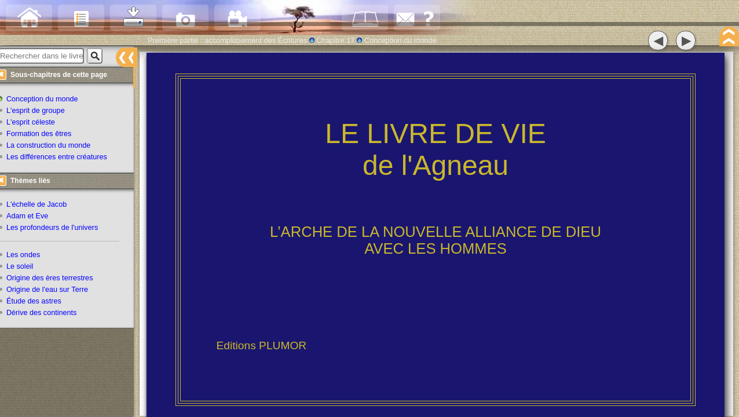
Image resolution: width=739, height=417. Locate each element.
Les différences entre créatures (63, 158)
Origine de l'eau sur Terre (53, 290)
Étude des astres (40, 302)
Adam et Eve (33, 217)
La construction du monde (55, 146)
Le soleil (26, 267)
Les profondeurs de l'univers (58, 229)
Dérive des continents (48, 313)
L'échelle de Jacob (43, 206)
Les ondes (29, 255)
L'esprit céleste (37, 123)
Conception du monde (48, 100)
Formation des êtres (45, 135)
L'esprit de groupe (42, 112)
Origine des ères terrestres (56, 279)
